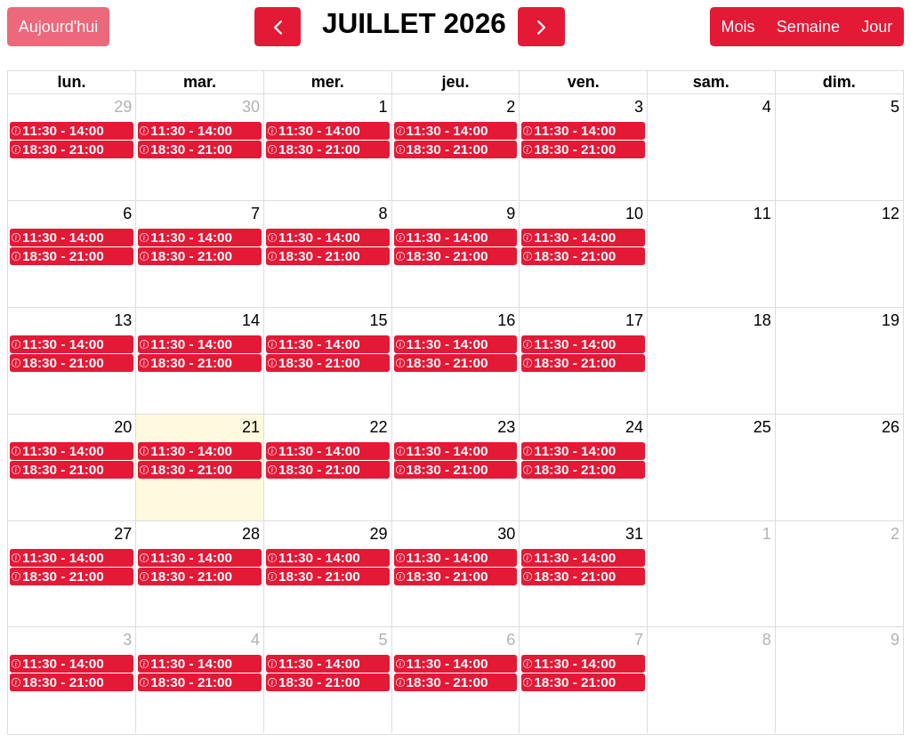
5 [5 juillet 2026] (895, 107)
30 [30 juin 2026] (251, 107)
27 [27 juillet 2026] (123, 534)
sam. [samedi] (711, 82)
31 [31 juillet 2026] (634, 534)
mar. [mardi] (199, 82)
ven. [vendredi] (584, 82)
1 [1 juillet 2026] (383, 107)
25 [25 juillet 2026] (762, 427)
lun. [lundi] (72, 82)
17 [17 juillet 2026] (634, 320)
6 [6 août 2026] (510, 640)
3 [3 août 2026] (127, 640)
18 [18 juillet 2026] (762, 320)
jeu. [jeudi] (455, 82)
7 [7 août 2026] (638, 640)
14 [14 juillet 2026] (251, 320)
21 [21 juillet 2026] (251, 427)
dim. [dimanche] (839, 82)
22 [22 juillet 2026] (379, 427)
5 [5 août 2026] (383, 640)
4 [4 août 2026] (255, 640)
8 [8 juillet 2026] (383, 213)
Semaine (808, 27)
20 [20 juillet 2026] (123, 427)
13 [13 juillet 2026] (123, 320)
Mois (737, 27)
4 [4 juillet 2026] (766, 107)
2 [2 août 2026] (895, 534)
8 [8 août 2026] (766, 640)
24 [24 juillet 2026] (634, 427)
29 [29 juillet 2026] (379, 534)
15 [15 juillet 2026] (379, 320)
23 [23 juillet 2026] (506, 427)
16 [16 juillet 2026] (506, 320)
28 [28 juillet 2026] (251, 534)
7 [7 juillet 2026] (255, 213)
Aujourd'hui (59, 27)
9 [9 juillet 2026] (510, 213)
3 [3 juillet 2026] (638, 107)
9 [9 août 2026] (895, 640)
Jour (876, 27)
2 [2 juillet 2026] (510, 107)
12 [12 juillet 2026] (890, 213)
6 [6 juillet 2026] (127, 213)
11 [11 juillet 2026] (762, 213)
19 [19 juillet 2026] (890, 320)
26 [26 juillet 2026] (890, 427)
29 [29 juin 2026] (123, 107)
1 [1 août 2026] (766, 534)
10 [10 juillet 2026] (634, 213)
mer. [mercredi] (327, 82)
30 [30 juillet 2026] (506, 534)
